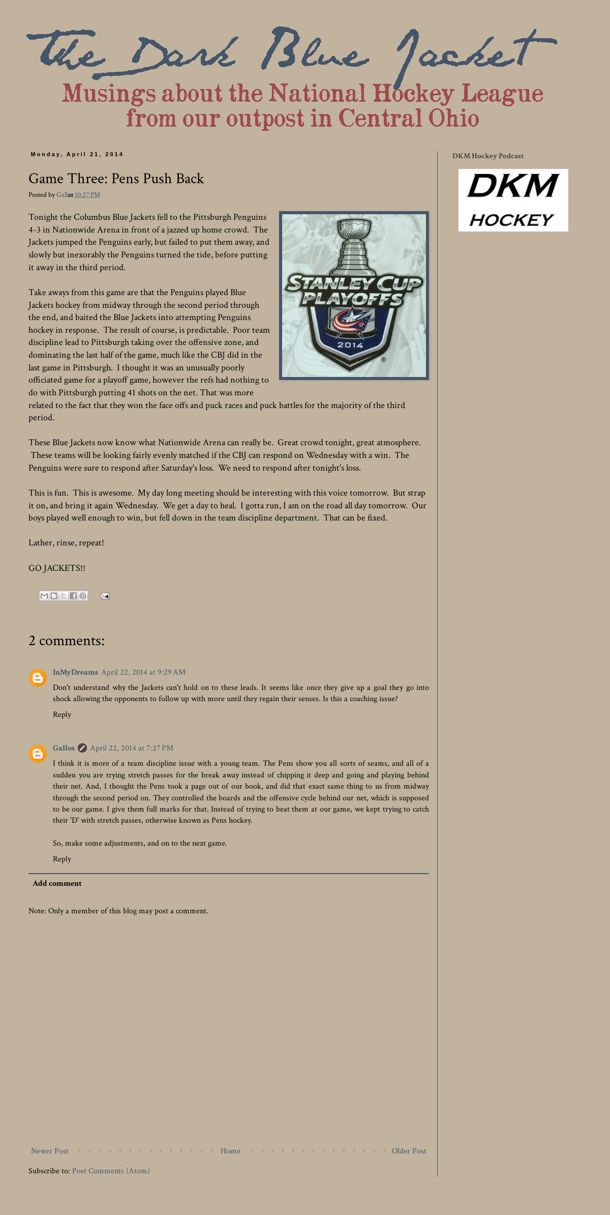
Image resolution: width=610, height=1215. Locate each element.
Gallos (65, 194)
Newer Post (50, 1151)
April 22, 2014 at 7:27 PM (131, 748)
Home (230, 1151)
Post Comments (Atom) (111, 1171)
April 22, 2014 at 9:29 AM (143, 672)
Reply (62, 714)
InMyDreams (75, 672)
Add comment (57, 883)
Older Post (409, 1151)
